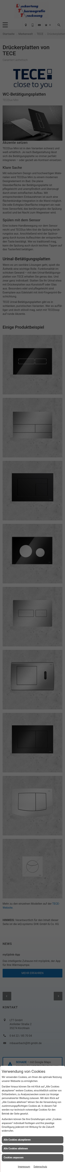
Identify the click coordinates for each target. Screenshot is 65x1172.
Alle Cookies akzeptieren (17, 1139)
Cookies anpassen (14, 1157)
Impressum (24, 1166)
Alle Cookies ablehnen (16, 1148)
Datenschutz (40, 1166)
